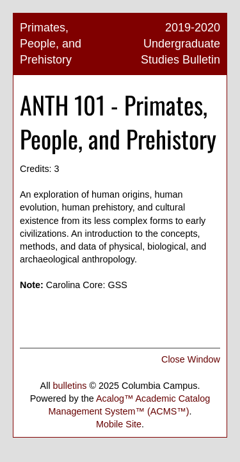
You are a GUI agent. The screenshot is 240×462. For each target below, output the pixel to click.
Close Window (190, 359)
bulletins (70, 386)
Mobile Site (118, 424)
